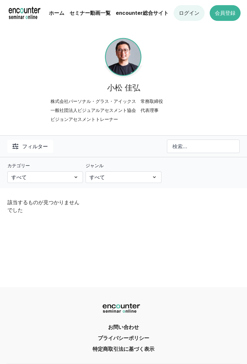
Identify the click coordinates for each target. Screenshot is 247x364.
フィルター (30, 146)
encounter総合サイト (142, 13)
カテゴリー (18, 165)
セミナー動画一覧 (90, 13)
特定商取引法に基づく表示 (123, 349)
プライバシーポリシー (123, 338)
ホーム (56, 13)
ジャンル (95, 165)
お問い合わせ (123, 327)
